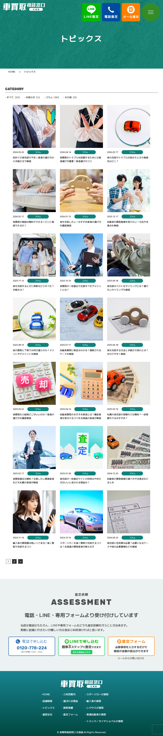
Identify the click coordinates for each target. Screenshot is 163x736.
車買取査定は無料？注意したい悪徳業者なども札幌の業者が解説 (33, 480)
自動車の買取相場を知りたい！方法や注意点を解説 (127, 223)
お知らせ (33, 97)
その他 (71, 97)
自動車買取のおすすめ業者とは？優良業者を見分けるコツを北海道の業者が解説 (80, 416)
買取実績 (68, 707)
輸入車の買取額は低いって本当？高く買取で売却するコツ (33, 544)
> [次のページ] (20, 561)
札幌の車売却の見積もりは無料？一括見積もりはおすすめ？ (127, 416)
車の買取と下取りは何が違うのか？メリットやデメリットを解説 (33, 352)
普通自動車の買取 (96, 714)
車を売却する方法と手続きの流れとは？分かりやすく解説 (127, 352)
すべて (14, 97)
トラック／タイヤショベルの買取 (104, 721)
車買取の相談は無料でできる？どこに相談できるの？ (33, 223)
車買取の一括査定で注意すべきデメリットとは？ (80, 287)
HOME (46, 694)
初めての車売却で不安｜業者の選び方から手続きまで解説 (33, 159)
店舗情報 (47, 701)
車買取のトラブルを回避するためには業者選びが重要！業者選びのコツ (80, 159)
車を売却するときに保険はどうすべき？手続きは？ (33, 287)
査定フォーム (70, 714)
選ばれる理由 (70, 701)
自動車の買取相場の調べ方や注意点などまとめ (127, 480)
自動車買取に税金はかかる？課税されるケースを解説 (80, 352)
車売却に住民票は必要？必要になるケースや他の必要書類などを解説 (127, 544)
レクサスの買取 (95, 707)
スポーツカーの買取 (97, 694)
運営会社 (47, 714)
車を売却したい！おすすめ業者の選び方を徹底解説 (80, 223)
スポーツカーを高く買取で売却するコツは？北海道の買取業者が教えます (80, 544)
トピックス (48, 707)
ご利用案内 (69, 694)
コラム (53, 97)
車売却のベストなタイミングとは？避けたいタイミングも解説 (127, 287)
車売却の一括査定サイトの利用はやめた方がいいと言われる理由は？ (80, 480)
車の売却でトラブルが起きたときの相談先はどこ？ (127, 159)
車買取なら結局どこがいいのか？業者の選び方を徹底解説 (33, 416)
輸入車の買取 (93, 701)
